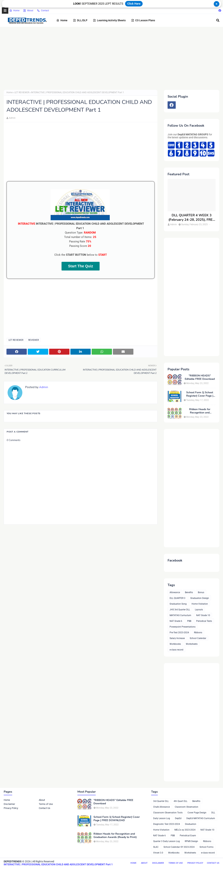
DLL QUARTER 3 (177, 598)
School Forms (206, 847)
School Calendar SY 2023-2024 (179, 847)
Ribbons (198, 632)
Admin (12, 118)
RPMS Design (191, 841)
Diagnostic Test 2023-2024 (166, 824)
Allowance (175, 592)
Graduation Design (199, 598)
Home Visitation (200, 604)
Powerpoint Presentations (182, 627)
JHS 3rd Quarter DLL (180, 609)
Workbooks (175, 644)
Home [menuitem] (61, 20)
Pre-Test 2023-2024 (179, 632)
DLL (213, 812)
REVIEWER (33, 340)
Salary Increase (177, 638)
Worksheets (192, 644)
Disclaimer (9, 804)
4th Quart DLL (180, 801)
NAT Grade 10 (203, 615)
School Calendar (198, 638)
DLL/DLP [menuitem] (80, 20)
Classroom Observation (186, 807)
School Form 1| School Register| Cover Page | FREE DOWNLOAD (199, 394)
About (28, 10)
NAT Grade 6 (176, 621)
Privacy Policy (11, 808)
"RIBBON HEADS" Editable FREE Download (200, 377)
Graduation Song (178, 604)
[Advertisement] (111, 58)
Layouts (199, 609)
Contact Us (44, 808)
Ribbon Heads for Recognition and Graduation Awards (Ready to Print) (199, 411)
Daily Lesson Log (161, 818)
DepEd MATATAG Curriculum (200, 818)
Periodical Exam (188, 835)
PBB (189, 621)
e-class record (176, 649)
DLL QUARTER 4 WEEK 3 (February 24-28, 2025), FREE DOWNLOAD (191, 217)
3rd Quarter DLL (161, 801)
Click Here (133, 3)
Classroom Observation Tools (168, 812)
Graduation (190, 824)
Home (14, 10)
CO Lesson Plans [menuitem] (143, 20)
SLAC (156, 847)
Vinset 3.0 (158, 852)
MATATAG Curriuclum (180, 615)
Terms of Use (46, 804)
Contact (43, 10)
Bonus (201, 592)
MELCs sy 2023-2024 (184, 830)
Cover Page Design (197, 812)
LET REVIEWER (21, 92)
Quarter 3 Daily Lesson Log (166, 841)
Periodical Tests (204, 621)
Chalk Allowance (161, 807)
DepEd (178, 818)
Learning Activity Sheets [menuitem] (109, 20)
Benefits (189, 592)
